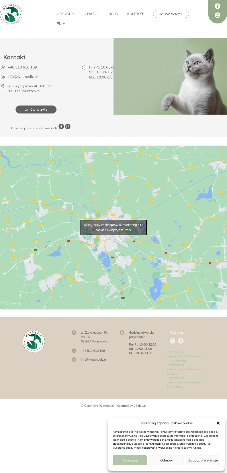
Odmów (166, 460)
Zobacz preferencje (203, 460)
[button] (218, 423)
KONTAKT (135, 14)
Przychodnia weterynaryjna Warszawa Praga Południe (184, 356)
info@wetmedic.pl (23, 76)
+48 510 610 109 (22, 67)
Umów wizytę (36, 109)
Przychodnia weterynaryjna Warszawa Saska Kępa (184, 382)
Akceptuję (129, 460)
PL (59, 24)
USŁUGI (63, 14)
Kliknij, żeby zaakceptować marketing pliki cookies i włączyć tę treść (113, 227)
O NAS (89, 14)
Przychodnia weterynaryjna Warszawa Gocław (184, 369)
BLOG (113, 14)
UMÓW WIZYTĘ (171, 14)
